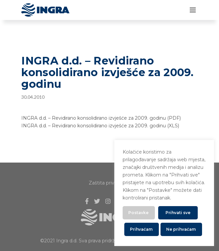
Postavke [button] (138, 212)
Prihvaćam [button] (141, 229)
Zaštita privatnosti (109, 183)
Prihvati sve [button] (177, 212)
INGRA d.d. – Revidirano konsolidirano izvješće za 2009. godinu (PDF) (101, 118)
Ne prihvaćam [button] (181, 229)
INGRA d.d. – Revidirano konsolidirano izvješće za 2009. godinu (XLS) (100, 126)
